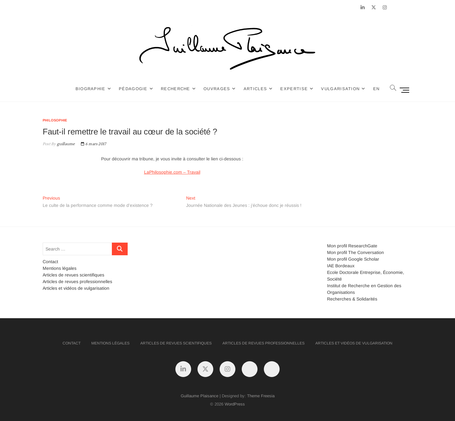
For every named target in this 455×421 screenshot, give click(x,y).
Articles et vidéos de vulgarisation (76, 288)
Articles (255, 88)
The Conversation (366, 252)
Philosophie (55, 120)
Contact (50, 261)
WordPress (235, 404)
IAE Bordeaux (341, 265)
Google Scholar (363, 259)
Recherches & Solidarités (352, 298)
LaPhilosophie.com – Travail (172, 172)
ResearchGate (362, 245)
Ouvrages (216, 88)
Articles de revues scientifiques (73, 274)
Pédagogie (133, 88)
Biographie (91, 88)
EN (376, 88)
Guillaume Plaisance (199, 395)
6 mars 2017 (93, 144)
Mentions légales (59, 268)
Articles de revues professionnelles (77, 281)
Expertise (294, 88)
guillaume (65, 144)
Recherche (175, 88)
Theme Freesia (261, 395)
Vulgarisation (340, 88)
